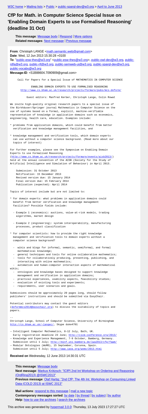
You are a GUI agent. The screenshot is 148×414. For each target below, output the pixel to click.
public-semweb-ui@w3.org (73, 64)
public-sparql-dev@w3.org (76, 6)
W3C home (15, 6)
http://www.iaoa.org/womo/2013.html (76, 349)
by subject (99, 395)
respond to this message (51, 391)
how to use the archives (40, 399)
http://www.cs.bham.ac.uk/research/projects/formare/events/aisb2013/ (62, 157)
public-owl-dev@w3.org (107, 60)
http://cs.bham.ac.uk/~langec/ (32, 324)
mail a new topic (82, 391)
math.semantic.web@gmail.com (68, 51)
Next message (54, 40)
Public (50, 6)
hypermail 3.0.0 (60, 407)
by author (114, 395)
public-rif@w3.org (41, 64)
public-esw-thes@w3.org (33, 60)
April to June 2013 (109, 6)
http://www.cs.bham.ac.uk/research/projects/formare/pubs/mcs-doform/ (71, 90)
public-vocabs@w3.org (25, 68)
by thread (83, 395)
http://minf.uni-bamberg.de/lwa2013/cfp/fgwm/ (84, 342)
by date (69, 395)
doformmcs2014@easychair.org (32, 307)
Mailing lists (35, 6)
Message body (48, 36)
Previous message (79, 40)
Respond (66, 36)
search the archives (72, 399)
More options (83, 36)
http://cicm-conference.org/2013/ (93, 335)
